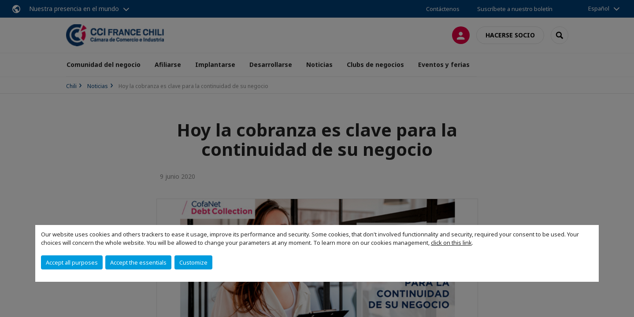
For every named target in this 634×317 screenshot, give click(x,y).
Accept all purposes (72, 262)
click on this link (451, 243)
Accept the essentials (138, 262)
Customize (193, 262)
